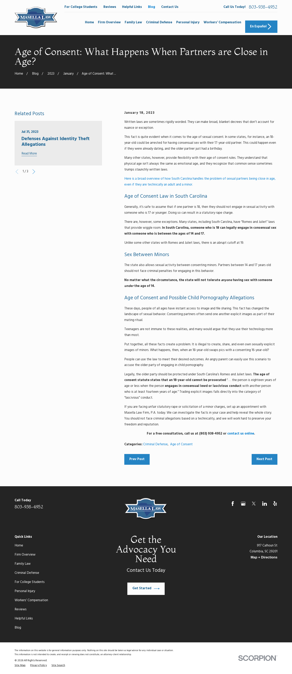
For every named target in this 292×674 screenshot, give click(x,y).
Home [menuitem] (89, 22)
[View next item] (33, 171)
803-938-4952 (263, 7)
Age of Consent (181, 444)
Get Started (146, 588)
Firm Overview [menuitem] (109, 22)
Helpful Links (132, 7)
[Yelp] (275, 503)
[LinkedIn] (264, 503)
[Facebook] (232, 503)
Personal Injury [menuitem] (188, 22)
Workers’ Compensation (31, 600)
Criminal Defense (155, 444)
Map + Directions (264, 557)
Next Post (264, 459)
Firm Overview (25, 554)
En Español (261, 26)
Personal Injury (25, 591)
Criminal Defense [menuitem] (159, 22)
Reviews (109, 7)
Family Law (23, 564)
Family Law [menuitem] (133, 22)
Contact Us (169, 7)
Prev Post (137, 459)
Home (19, 545)
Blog (151, 7)
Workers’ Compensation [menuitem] (222, 22)
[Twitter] (253, 503)
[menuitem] (20, 665)
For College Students (80, 7)
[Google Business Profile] (243, 503)
